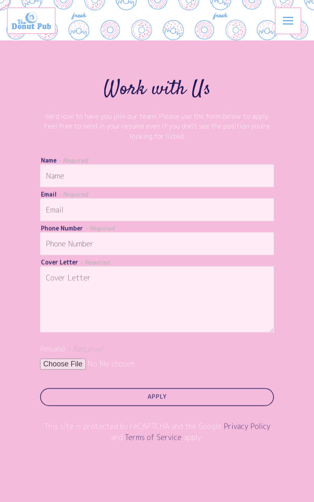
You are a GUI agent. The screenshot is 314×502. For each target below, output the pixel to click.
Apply (157, 397)
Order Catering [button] (157, 492)
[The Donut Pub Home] (37, 20)
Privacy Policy (247, 427)
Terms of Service (153, 438)
